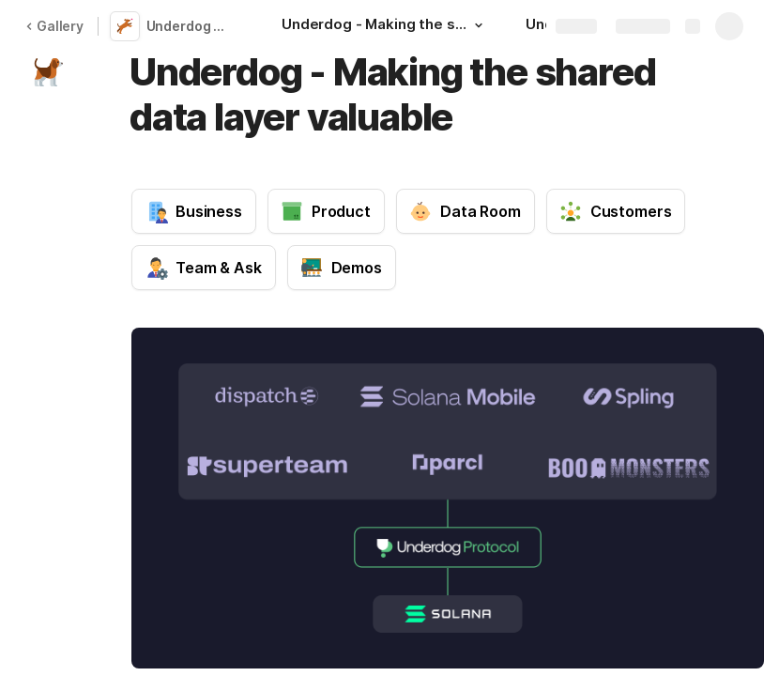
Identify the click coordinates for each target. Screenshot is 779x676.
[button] (478, 25)
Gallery (54, 26)
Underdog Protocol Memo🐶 (191, 26)
